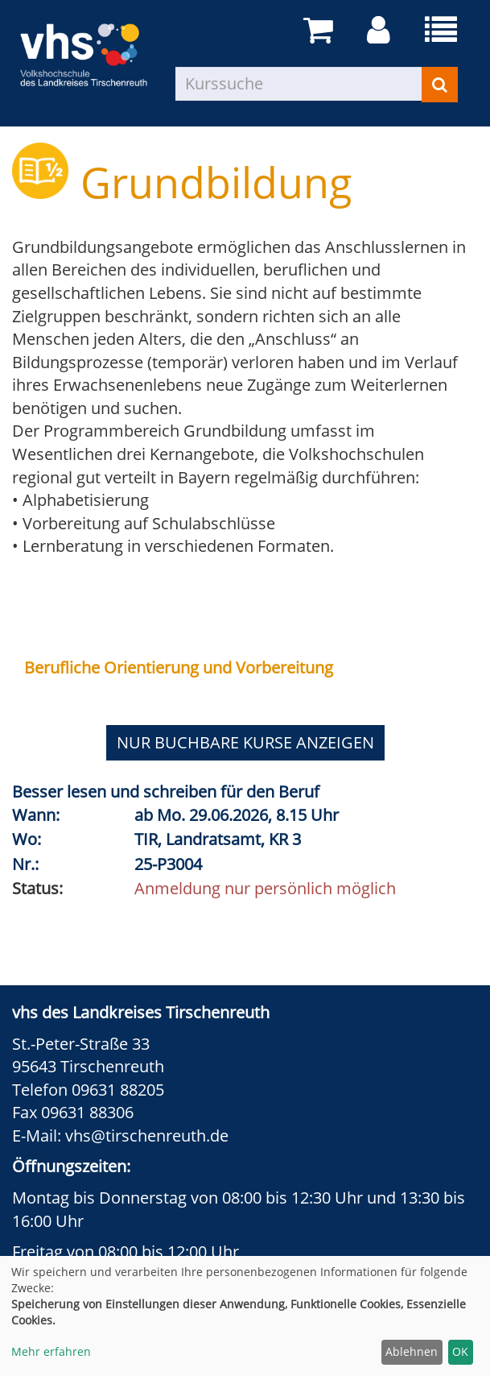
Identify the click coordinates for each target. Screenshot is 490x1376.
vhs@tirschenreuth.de (147, 1135)
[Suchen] (440, 84)
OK (460, 1351)
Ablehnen (411, 1351)
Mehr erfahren (51, 1351)
